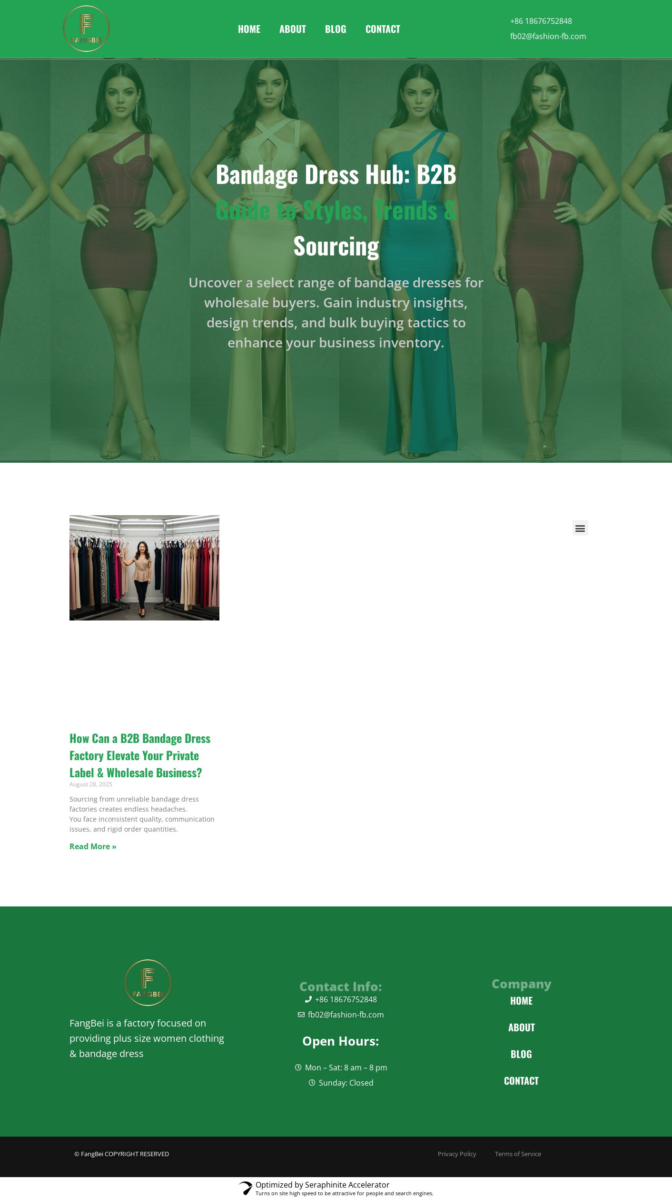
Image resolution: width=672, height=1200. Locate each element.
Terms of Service (527, 1153)
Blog (335, 28)
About (292, 28)
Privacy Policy (408, 1153)
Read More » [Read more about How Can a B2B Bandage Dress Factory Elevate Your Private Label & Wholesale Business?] (93, 846)
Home (249, 28)
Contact (383, 28)
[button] (580, 528)
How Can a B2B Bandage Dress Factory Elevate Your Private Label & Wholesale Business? (139, 755)
